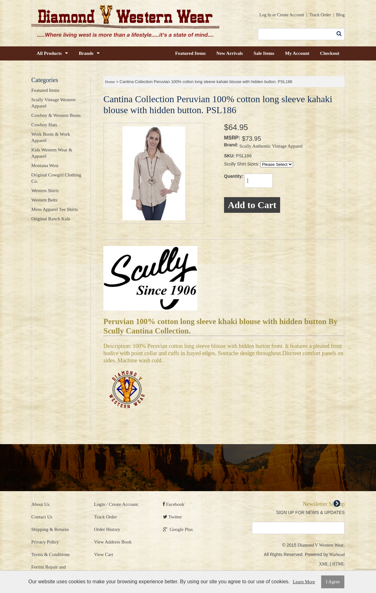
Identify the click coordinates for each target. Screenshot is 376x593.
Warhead (337, 554)
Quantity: (233, 176)
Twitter (172, 516)
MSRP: (232, 137)
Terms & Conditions (50, 554)
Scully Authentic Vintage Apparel (271, 146)
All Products (52, 53)
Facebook (173, 504)
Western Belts (44, 199)
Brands (89, 53)
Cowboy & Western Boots (56, 115)
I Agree (333, 581)
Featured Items (190, 53)
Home (110, 81)
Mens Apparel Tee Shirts (54, 209)
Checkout (329, 53)
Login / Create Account (116, 504)
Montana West (44, 165)
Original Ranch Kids (50, 218)
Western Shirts (45, 190)
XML (324, 564)
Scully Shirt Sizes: (241, 163)
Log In (265, 15)
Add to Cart (252, 205)
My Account (297, 53)
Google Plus (178, 529)
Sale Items (263, 53)
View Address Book (113, 541)
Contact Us (41, 516)
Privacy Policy (45, 541)
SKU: (229, 155)
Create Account (290, 15)
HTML (338, 564)
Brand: (231, 144)
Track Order (320, 15)
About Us (40, 504)
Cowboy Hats (44, 124)
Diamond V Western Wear (320, 545)
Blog (340, 15)
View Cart (103, 554)
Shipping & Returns (50, 529)
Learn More (304, 581)
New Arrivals (230, 53)
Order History (107, 529)
